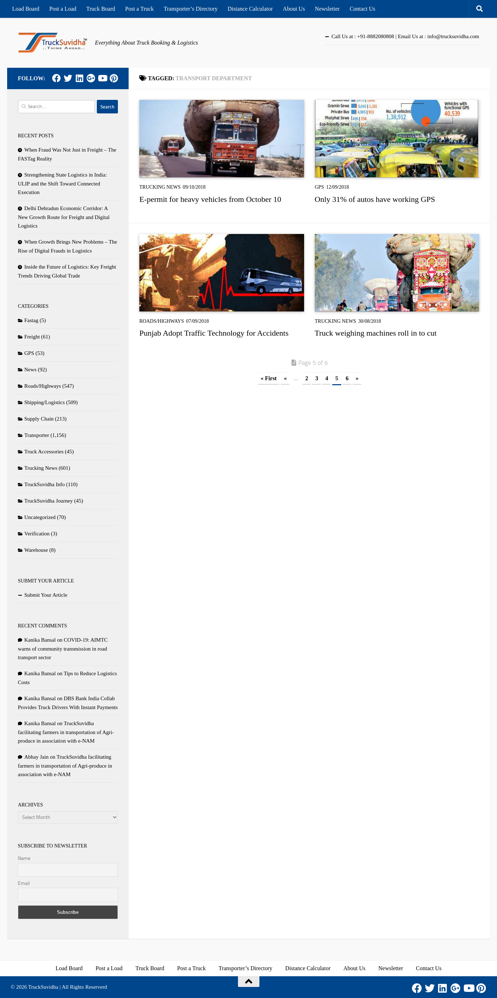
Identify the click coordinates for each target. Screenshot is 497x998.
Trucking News (160, 187)
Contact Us (363, 9)
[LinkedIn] (79, 78)
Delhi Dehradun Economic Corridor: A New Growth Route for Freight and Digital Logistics (64, 217)
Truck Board (100, 9)
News (30, 369)
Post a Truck (139, 9)
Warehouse (36, 550)
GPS (319, 187)
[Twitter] (68, 78)
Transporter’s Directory (191, 9)
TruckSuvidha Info (44, 484)
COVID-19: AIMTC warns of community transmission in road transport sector (63, 648)
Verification (37, 533)
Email (24, 883)
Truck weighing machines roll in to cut (376, 333)
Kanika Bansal (40, 640)
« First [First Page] (269, 378)
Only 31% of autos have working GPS (375, 199)
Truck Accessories (44, 451)
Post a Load (62, 9)
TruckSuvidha (43, 987)
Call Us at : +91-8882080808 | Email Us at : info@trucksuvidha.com (405, 36)
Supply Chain (39, 419)
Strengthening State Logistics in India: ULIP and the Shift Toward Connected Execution (62, 183)
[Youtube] (102, 78)
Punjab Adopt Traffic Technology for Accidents (213, 333)
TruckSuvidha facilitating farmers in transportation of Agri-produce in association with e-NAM (66, 732)
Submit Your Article (45, 595)
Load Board (25, 9)
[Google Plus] (90, 78)
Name (24, 858)
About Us (294, 9)
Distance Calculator (250, 9)
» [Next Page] (357, 378)
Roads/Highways (161, 321)
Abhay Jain (36, 757)
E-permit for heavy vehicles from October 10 (210, 199)
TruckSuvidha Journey (48, 501)
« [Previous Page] (285, 378)
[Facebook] (56, 78)
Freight (32, 337)
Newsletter (327, 9)
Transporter (36, 435)
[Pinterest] (113, 78)
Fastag (31, 320)
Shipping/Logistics (44, 402)
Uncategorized (39, 517)
